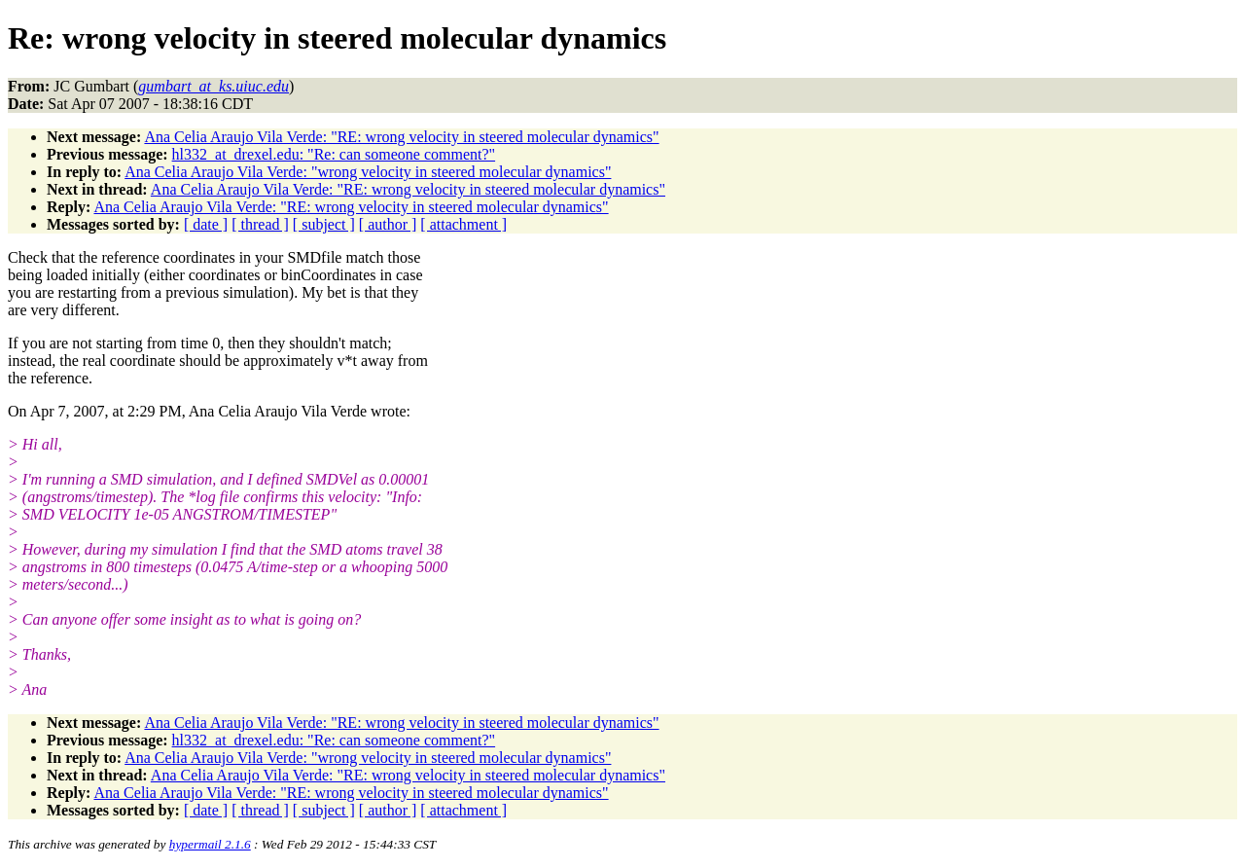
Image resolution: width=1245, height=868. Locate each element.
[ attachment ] (463, 224)
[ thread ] (260, 224)
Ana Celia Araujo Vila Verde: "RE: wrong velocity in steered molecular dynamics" (401, 136)
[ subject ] (324, 224)
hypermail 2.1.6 (210, 844)
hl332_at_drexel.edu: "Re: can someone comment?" (334, 154)
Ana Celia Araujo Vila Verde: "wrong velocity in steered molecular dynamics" (367, 171)
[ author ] (388, 224)
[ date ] (206, 224)
